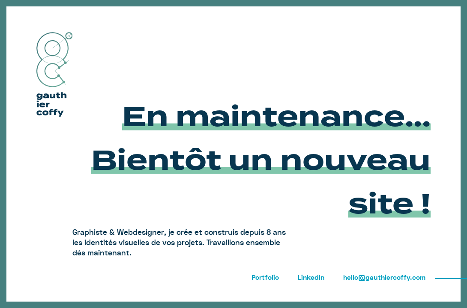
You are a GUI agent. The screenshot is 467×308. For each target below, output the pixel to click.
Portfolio (265, 277)
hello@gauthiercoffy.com (384, 277)
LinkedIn (311, 277)
